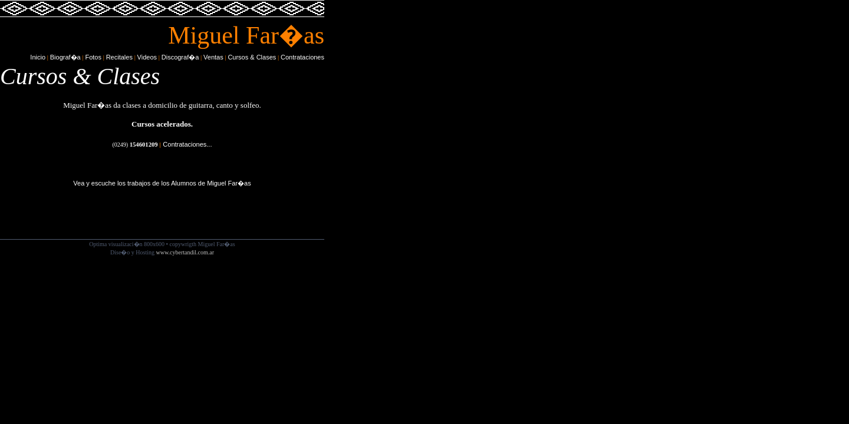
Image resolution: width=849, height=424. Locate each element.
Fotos (93, 57)
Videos (147, 57)
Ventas (213, 57)
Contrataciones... (187, 144)
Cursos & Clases (252, 57)
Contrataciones (302, 57)
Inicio (37, 57)
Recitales (119, 57)
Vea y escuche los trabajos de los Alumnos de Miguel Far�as (162, 183)
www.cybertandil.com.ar (185, 252)
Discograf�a (180, 57)
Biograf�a (65, 57)
